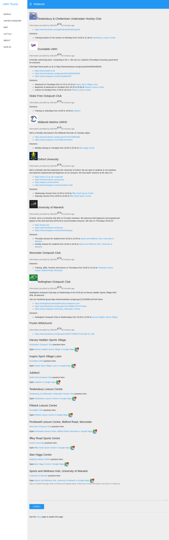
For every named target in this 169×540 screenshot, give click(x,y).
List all (8, 34)
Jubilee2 (76, 111)
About (7, 40)
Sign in (7, 47)
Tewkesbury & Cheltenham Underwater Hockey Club (51, 394)
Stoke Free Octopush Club (40, 377)
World (7, 14)
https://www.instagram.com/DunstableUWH (53, 76)
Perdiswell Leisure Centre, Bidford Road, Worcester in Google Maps (66, 431)
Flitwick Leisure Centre (94, 87)
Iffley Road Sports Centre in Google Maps (55, 448)
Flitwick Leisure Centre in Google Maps (54, 415)
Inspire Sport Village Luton (86, 84)
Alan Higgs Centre (87, 148)
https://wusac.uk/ (42, 225)
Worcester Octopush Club (40, 426)
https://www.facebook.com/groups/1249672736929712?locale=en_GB (64, 334)
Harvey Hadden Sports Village (104, 317)
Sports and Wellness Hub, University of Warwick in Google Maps (64, 480)
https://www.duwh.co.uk (45, 71)
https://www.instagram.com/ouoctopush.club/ (54, 185)
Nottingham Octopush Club (40, 344)
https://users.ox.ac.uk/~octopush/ (49, 177)
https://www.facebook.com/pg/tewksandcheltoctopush (57, 29)
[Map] (145, 22)
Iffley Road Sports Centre (83, 193)
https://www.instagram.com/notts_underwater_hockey (57, 309)
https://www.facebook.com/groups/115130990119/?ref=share (61, 306)
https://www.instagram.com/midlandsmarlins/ (54, 140)
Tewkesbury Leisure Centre (104, 38)
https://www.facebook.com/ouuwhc (49, 179)
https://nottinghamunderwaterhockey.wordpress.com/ (57, 303)
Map (6, 27)
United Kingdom (12, 21)
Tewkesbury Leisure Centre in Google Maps (56, 398)
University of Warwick (38, 476)
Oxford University (36, 443)
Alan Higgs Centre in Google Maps (51, 464)
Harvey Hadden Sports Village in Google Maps (57, 349)
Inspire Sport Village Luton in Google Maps (55, 366)
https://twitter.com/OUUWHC (47, 182)
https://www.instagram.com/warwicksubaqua (53, 230)
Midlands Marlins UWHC (39, 459)
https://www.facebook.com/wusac (49, 228)
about (39, 517)
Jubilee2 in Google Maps (48, 382)
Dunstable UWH (36, 361)
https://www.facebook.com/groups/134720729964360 (57, 137)
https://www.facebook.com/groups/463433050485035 (57, 73)
